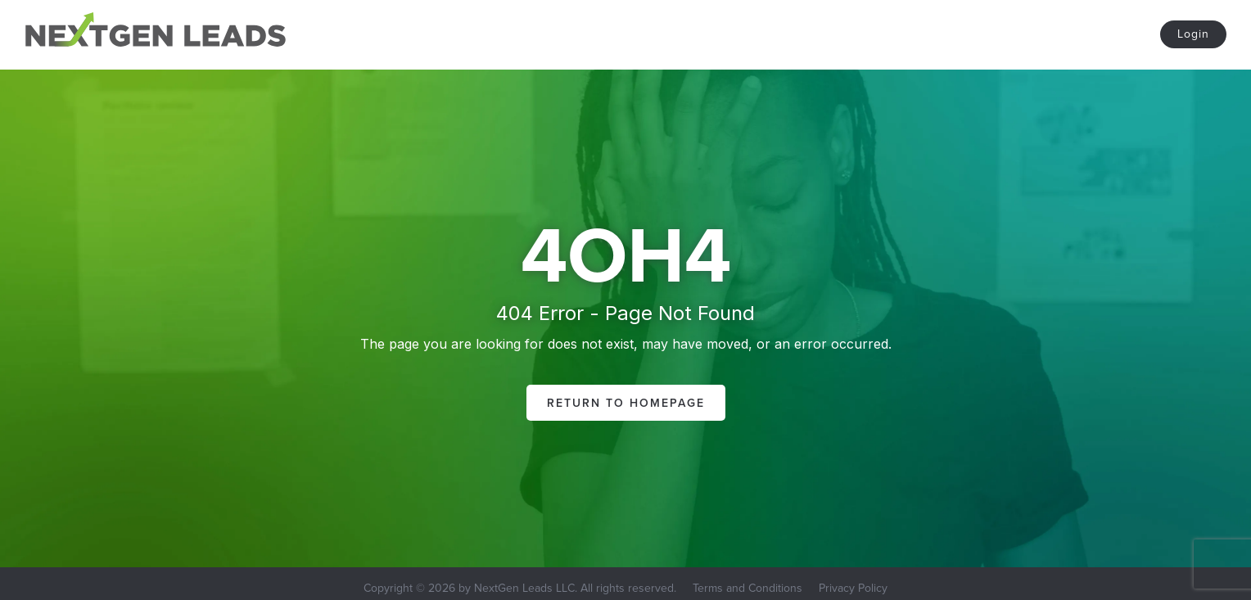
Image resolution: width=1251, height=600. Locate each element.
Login (1193, 34)
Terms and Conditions (747, 588)
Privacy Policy (853, 588)
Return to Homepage (626, 403)
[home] (156, 33)
